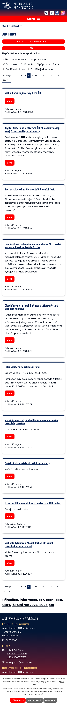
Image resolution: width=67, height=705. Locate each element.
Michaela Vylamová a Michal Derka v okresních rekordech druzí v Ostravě (29, 544)
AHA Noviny (19, 59)
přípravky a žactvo (49, 64)
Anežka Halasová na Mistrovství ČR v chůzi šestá (30, 189)
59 (58, 75)
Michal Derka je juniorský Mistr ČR (23, 93)
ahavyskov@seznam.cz (17, 662)
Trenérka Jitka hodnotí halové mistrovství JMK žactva (33, 503)
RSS (46, 48)
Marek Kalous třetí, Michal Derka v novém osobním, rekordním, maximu (31, 421)
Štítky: (5, 59)
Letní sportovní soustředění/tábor (22, 367)
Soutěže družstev (15, 69)
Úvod (5, 26)
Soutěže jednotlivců (42, 69)
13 (36, 75)
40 (50, 75)
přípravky (28, 64)
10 (25, 75)
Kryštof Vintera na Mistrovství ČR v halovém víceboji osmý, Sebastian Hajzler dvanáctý (32, 129)
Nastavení (50, 700)
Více (9, 101)
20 (43, 75)
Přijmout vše (18, 700)
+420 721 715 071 (16, 649)
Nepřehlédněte (39, 59)
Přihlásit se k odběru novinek (40, 41)
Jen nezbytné (34, 700)
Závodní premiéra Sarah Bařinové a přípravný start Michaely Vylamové (31, 307)
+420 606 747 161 (16, 657)
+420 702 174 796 (17, 653)
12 (32, 75)
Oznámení (11, 64)
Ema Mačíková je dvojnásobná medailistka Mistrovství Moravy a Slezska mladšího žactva (33, 245)
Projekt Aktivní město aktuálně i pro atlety (27, 463)
